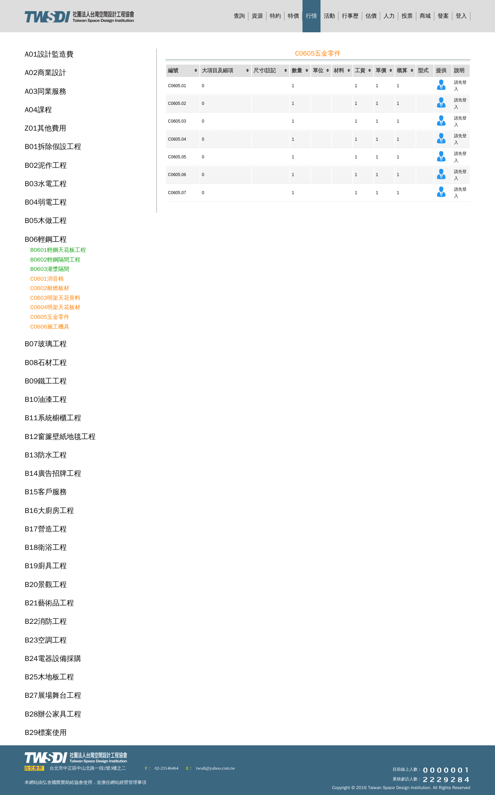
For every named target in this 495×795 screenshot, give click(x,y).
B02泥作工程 (46, 165)
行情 (311, 16)
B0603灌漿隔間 (49, 269)
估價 (371, 16)
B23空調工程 (46, 640)
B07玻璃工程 (46, 343)
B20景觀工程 (46, 584)
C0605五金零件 (49, 317)
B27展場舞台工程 (53, 695)
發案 (443, 16)
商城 (425, 16)
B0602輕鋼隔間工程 (55, 259)
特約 (275, 16)
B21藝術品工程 (49, 602)
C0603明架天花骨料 (55, 298)
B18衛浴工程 (46, 547)
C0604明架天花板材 (55, 307)
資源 (257, 16)
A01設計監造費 (49, 54)
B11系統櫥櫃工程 (53, 417)
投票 (407, 16)
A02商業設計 (45, 72)
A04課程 (38, 109)
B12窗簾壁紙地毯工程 (60, 436)
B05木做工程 (46, 220)
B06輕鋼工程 (46, 239)
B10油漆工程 (46, 399)
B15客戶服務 (46, 491)
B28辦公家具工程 (53, 714)
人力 (389, 16)
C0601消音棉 (46, 278)
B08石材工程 (46, 362)
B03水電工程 (46, 183)
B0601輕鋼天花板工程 (58, 250)
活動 (329, 16)
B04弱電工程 (46, 202)
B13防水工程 (46, 454)
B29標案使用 (46, 732)
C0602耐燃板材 (49, 288)
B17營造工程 (46, 528)
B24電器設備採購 (53, 658)
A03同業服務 (45, 91)
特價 (293, 16)
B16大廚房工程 (49, 510)
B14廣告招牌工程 (53, 473)
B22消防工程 (46, 621)
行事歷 (350, 16)
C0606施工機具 (49, 326)
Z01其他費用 (45, 128)
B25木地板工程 (49, 676)
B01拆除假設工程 (53, 146)
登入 (461, 16)
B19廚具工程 (46, 565)
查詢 (239, 16)
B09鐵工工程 (46, 381)
